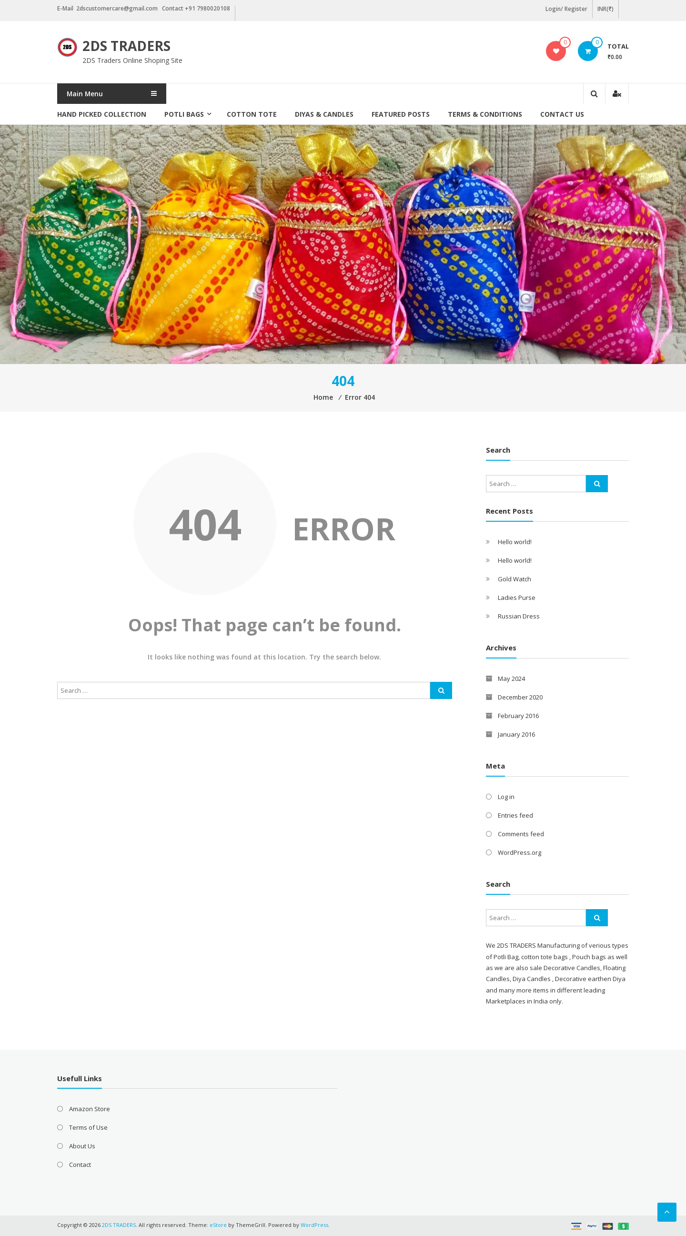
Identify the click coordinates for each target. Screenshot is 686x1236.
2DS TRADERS (126, 46)
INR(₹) (605, 9)
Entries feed (515, 815)
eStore (218, 1224)
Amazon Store (89, 1108)
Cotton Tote (252, 114)
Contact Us (562, 114)
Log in (506, 796)
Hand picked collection (101, 114)
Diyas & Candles (324, 114)
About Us (82, 1146)
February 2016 (518, 715)
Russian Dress (519, 616)
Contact (80, 1164)
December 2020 (520, 697)
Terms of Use (88, 1127)
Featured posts (401, 114)
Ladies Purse (516, 597)
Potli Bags (184, 114)
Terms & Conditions (485, 114)
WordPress (314, 1224)
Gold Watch (514, 579)
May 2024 (511, 678)
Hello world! (515, 541)
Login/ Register (566, 9)
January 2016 (516, 734)
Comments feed (521, 834)
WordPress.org (519, 852)
